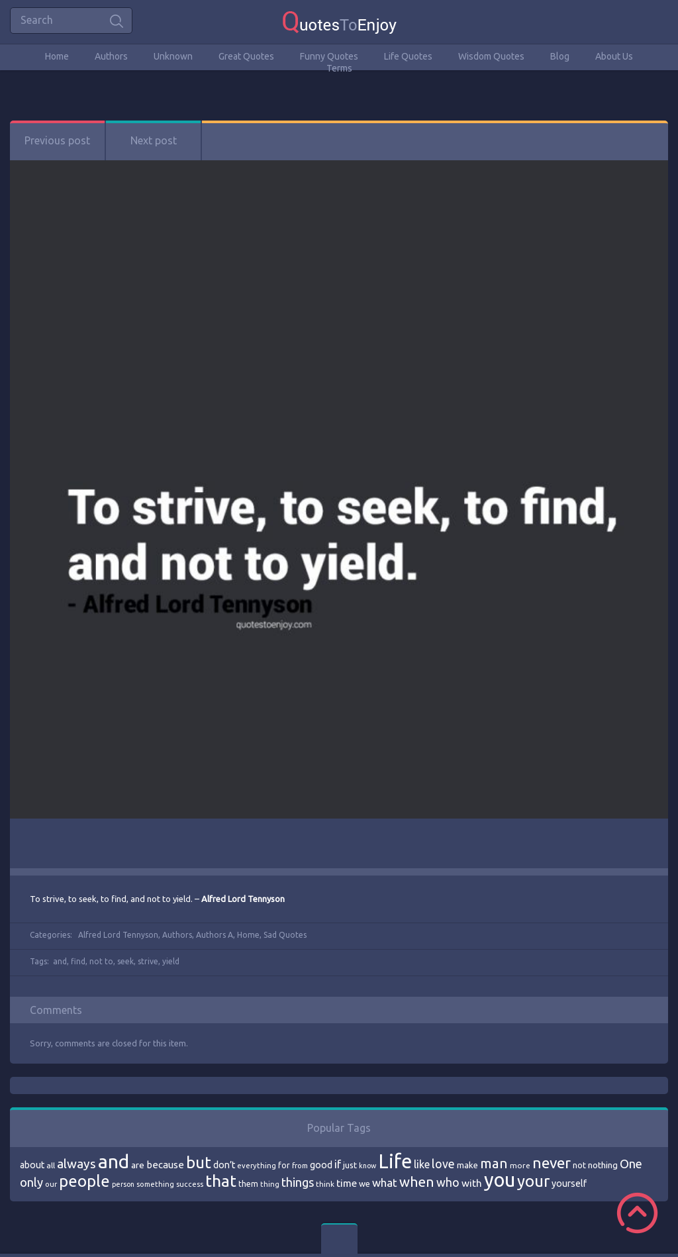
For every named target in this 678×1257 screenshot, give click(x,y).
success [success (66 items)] (189, 1184)
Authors (111, 56)
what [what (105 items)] (384, 1182)
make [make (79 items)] (467, 1165)
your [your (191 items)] (533, 1181)
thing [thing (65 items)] (269, 1184)
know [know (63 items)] (367, 1166)
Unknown (173, 56)
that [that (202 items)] (220, 1181)
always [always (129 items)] (76, 1163)
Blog (559, 56)
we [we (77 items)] (364, 1183)
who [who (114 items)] (448, 1182)
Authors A (214, 934)
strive (148, 961)
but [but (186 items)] (198, 1162)
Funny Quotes (329, 56)
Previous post (57, 140)
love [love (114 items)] (443, 1163)
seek (125, 961)
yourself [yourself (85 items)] (569, 1183)
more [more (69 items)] (520, 1165)
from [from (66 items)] (300, 1166)
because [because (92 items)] (165, 1164)
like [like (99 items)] (422, 1164)
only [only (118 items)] (31, 1182)
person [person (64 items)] (123, 1184)
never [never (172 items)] (551, 1162)
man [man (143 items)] (494, 1163)
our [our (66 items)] (51, 1184)
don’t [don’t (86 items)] (224, 1165)
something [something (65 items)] (155, 1184)
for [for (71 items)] (284, 1165)
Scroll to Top (637, 1213)
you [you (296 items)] (499, 1180)
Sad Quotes (285, 934)
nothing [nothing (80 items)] (603, 1165)
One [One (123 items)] (631, 1164)
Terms (339, 68)
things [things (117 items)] (297, 1182)
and (60, 961)
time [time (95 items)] (346, 1183)
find (78, 961)
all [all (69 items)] (50, 1165)
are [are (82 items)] (137, 1165)
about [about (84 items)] (32, 1165)
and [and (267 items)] (113, 1161)
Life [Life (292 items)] (395, 1161)
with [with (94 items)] (471, 1183)
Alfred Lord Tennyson (118, 934)
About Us (614, 56)
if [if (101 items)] (337, 1164)
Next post (153, 140)
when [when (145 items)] (416, 1181)
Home (57, 56)
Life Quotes (408, 56)
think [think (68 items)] (325, 1184)
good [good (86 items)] (321, 1165)
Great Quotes (246, 56)
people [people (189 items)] (84, 1181)
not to (101, 961)
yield (170, 961)
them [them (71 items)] (248, 1184)
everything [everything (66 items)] (256, 1166)
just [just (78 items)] (350, 1165)
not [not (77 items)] (579, 1165)
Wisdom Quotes (491, 56)
